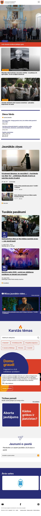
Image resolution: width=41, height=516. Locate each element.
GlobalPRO (10, 510)
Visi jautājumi (36, 401)
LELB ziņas (5, 41)
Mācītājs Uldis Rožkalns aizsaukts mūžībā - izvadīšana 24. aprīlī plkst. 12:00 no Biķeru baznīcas (19, 73)
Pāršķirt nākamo (7, 388)
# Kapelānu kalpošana (31, 342)
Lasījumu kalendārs (8, 117)
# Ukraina (20, 348)
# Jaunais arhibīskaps (8, 348)
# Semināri (5, 342)
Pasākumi (5, 99)
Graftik (17, 510)
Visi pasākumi (6, 282)
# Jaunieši (29, 348)
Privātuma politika (23, 510)
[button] (39, 2)
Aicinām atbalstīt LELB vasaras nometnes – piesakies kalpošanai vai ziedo (17, 103)
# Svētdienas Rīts (17, 342)
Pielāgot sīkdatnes (36, 510)
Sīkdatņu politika (30, 510)
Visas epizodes (35, 295)
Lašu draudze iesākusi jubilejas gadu (12, 44)
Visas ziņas (5, 203)
